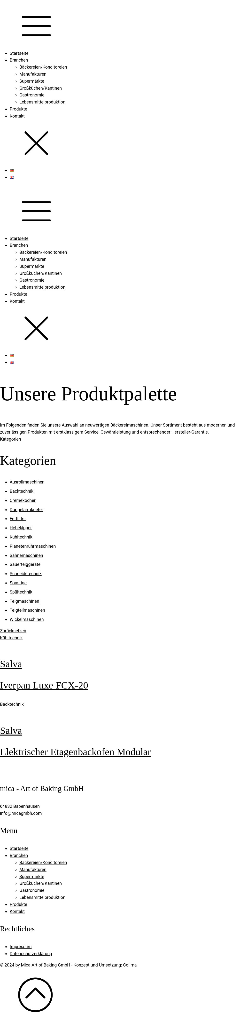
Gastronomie (31, 94)
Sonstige (18, 582)
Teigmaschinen (24, 601)
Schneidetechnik (26, 573)
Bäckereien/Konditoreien (43, 67)
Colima (130, 964)
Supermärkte (31, 81)
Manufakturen (32, 74)
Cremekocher (23, 500)
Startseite (19, 53)
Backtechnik (21, 491)
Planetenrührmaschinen (33, 546)
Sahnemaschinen (26, 555)
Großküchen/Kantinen (40, 88)
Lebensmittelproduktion (42, 101)
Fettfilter (18, 518)
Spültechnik (21, 591)
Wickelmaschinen (27, 619)
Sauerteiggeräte (25, 564)
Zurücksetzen (13, 630)
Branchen (19, 60)
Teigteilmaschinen (27, 610)
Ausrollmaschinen (27, 481)
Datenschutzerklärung (31, 953)
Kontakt (17, 116)
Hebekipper (21, 527)
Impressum (21, 946)
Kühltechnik (21, 536)
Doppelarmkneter (26, 509)
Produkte (18, 108)
